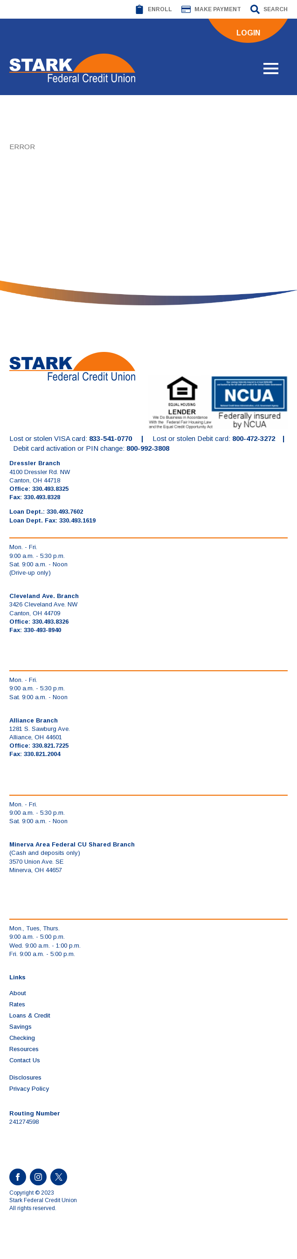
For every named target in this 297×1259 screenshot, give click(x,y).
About (17, 993)
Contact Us (24, 1060)
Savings (20, 1026)
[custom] (58, 1177)
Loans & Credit (29, 1015)
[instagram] (38, 1177)
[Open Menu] (271, 68)
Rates (17, 1004)
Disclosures (25, 1077)
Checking (22, 1037)
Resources (24, 1049)
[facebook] (17, 1177)
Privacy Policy (29, 1088)
